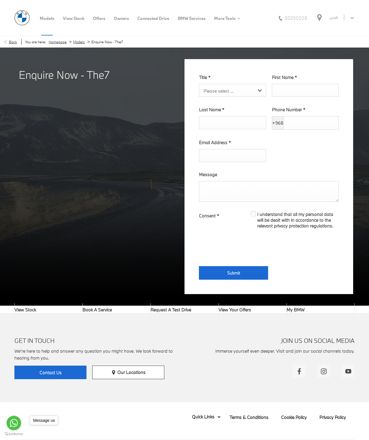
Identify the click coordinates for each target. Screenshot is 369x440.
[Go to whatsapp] (14, 423)
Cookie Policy (294, 417)
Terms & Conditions (248, 417)
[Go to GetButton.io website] (14, 434)
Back (13, 42)
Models (79, 42)
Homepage (58, 42)
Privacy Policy (332, 417)
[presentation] (243, 246)
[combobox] (232, 90)
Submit (233, 273)
